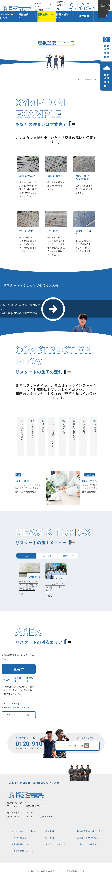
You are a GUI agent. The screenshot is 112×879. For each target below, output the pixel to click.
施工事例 (84, 16)
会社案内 (49, 837)
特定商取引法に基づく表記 (90, 831)
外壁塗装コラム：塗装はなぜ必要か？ (28, 585)
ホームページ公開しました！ (55, 587)
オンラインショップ (55, 844)
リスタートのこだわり (8, 16)
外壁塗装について (27, 16)
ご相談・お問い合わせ (88, 837)
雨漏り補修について (64, 16)
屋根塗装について (46, 16)
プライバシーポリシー (88, 844)
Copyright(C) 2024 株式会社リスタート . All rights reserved (56, 870)
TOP (77, 79)
